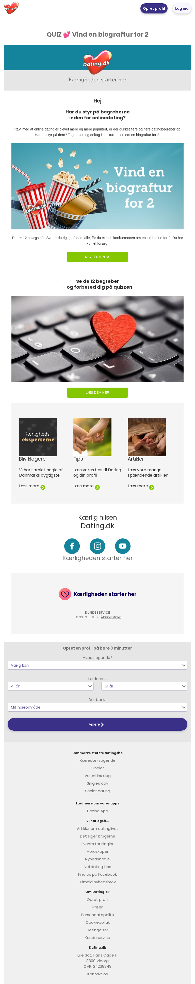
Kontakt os (97, 974)
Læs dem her (97, 392)
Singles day (97, 783)
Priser (97, 907)
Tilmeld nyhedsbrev (97, 882)
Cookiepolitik (98, 922)
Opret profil (154, 8)
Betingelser (97, 930)
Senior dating (97, 791)
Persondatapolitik (97, 914)
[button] (97, 665)
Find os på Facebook (97, 874)
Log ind (182, 8)
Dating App (97, 811)
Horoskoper (97, 851)
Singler (97, 768)
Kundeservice (97, 937)
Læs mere (32, 486)
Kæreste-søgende (98, 760)
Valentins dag (98, 775)
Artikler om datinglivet (97, 828)
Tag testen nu (98, 257)
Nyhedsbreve (97, 859)
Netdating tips (97, 866)
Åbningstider (111, 617)
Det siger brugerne (97, 836)
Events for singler (97, 843)
